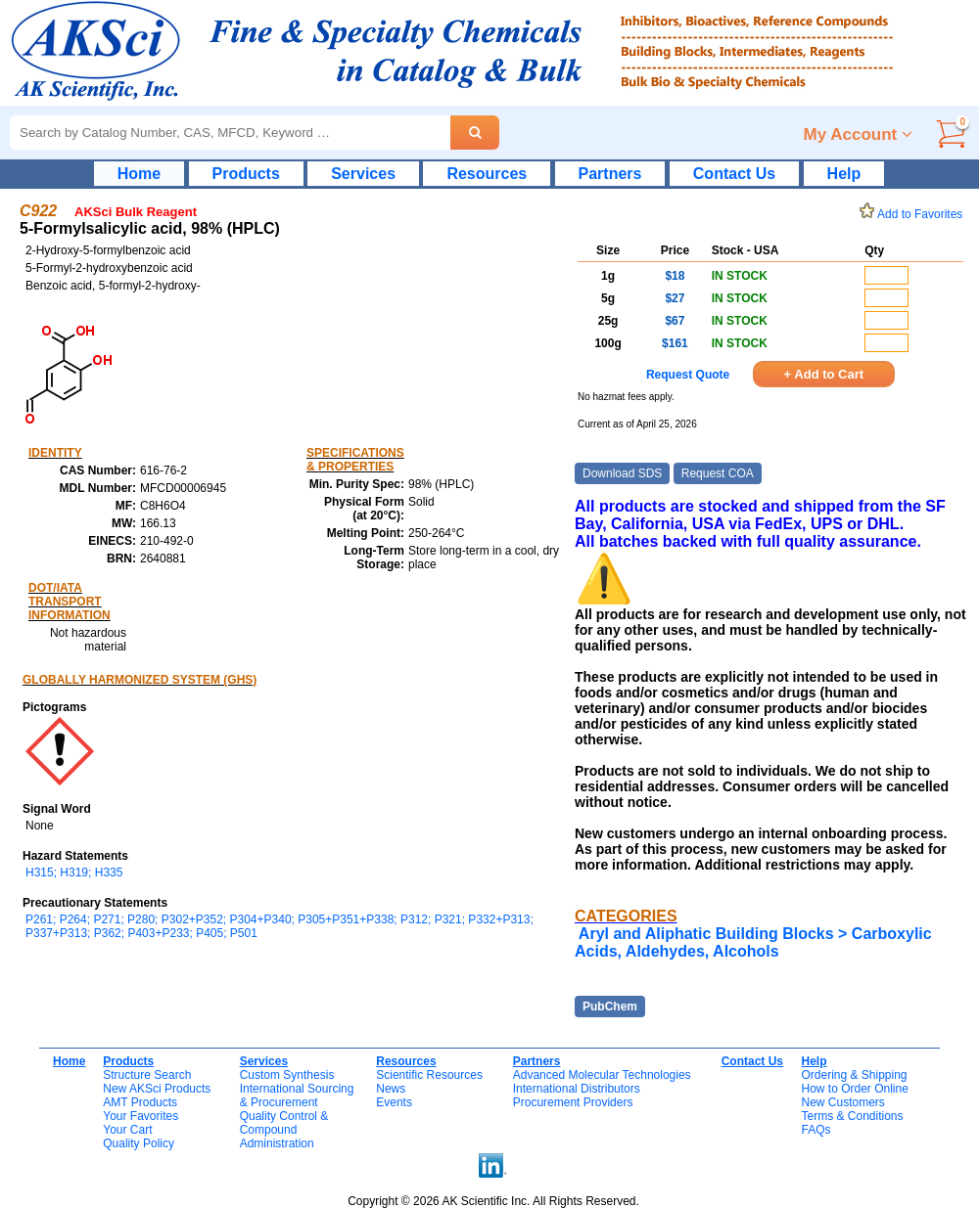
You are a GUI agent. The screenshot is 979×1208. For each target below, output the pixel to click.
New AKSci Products (156, 1089)
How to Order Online (854, 1089)
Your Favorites (140, 1116)
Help (844, 173)
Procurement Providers (573, 1102)
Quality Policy (138, 1143)
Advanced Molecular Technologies (602, 1075)
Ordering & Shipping (854, 1075)
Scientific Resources (429, 1075)
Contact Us (734, 173)
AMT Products (140, 1102)
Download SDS (622, 473)
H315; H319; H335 (73, 872)
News (390, 1089)
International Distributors (576, 1089)
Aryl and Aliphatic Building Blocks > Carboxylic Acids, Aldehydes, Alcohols (753, 942)
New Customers (842, 1102)
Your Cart (127, 1130)
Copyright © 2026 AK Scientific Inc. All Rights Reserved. (493, 1201)
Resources (486, 173)
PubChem (610, 1006)
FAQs (815, 1130)
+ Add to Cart (824, 374)
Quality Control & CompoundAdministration (284, 1129)
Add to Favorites (914, 214)
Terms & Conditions (852, 1116)
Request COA (717, 473)
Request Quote (687, 374)
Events (394, 1102)
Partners (610, 173)
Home (139, 173)
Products (246, 173)
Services (363, 173)
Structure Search (147, 1075)
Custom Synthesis (287, 1075)
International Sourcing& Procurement (297, 1095)
